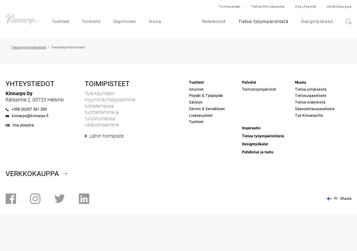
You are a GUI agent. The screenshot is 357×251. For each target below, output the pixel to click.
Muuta (345, 198)
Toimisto (91, 21)
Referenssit (214, 21)
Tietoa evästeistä (310, 102)
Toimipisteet (229, 6)
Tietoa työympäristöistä (263, 136)
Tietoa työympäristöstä (263, 21)
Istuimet (196, 89)
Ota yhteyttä (305, 6)
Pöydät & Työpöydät (206, 95)
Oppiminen (124, 21)
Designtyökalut (317, 21)
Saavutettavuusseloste (315, 109)
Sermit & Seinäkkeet (207, 109)
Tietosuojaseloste (310, 95)
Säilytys (196, 102)
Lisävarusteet (201, 115)
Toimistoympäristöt (259, 89)
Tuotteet (60, 21)
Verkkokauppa (339, 6)
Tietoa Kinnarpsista (267, 6)
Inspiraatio (251, 128)
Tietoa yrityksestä (310, 89)
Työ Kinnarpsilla (309, 115)
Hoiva (155, 21)
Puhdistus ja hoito (257, 152)
